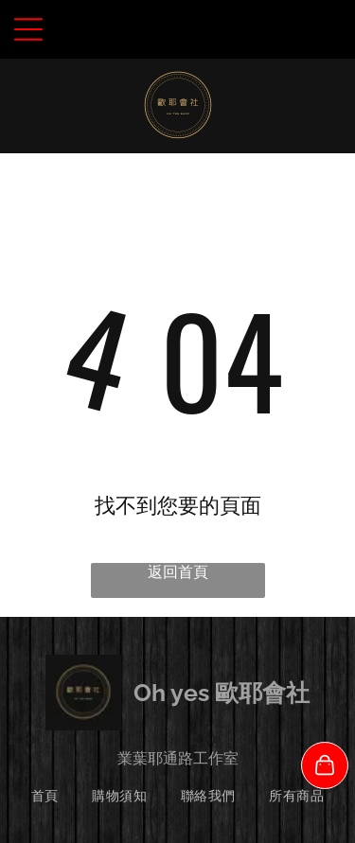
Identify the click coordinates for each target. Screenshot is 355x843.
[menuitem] (45, 796)
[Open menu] (28, 29)
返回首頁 (178, 572)
